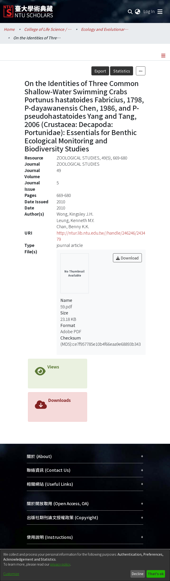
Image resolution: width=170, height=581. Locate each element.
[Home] (28, 9)
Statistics (121, 71)
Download (127, 258)
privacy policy (60, 564)
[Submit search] (130, 11)
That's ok (156, 573)
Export (100, 71)
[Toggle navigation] (159, 11)
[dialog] (85, 565)
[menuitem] (137, 11)
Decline (137, 573)
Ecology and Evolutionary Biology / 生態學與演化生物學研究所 (104, 29)
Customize (11, 573)
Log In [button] (149, 11)
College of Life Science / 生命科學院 (48, 29)
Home (9, 29)
